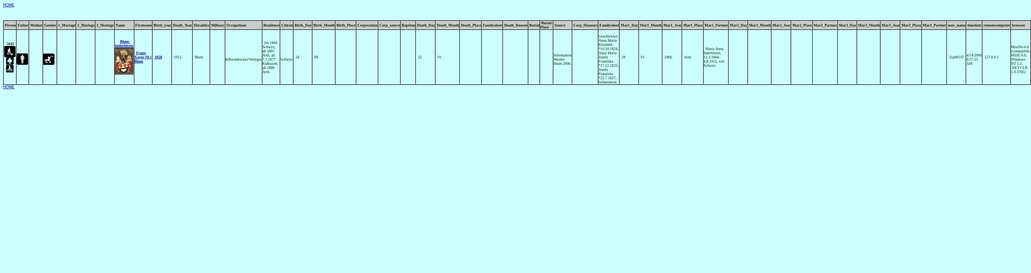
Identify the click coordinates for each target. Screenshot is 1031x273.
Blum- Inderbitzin (124, 43)
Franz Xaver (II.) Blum (143, 57)
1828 (158, 57)
